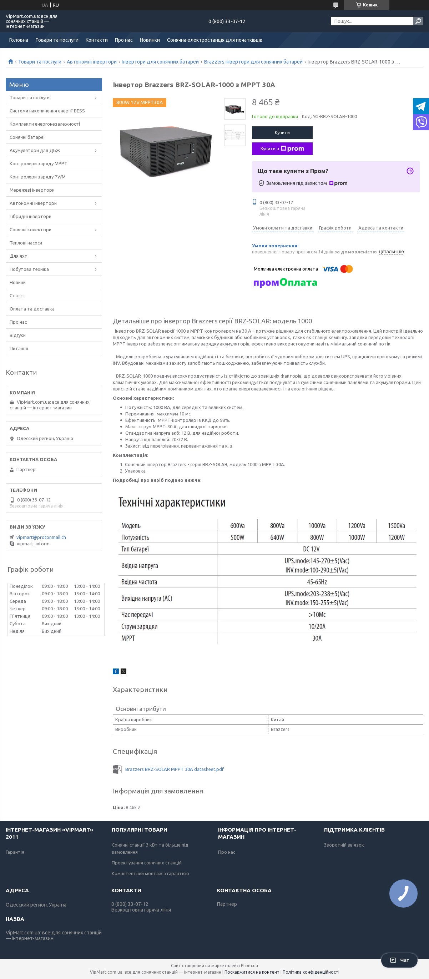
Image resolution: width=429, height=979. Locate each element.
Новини (18, 282)
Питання (19, 348)
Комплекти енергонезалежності (45, 123)
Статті (17, 295)
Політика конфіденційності (311, 972)
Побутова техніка (29, 269)
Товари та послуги (57, 40)
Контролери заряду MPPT (38, 163)
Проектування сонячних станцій (147, 862)
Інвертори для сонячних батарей (160, 62)
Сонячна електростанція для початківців (215, 40)
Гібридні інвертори (30, 216)
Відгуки (18, 335)
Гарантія (15, 851)
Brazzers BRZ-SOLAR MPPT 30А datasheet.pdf (174, 769)
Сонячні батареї (27, 137)
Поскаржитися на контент (251, 972)
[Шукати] (418, 21)
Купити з (282, 149)
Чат (399, 960)
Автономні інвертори (92, 62)
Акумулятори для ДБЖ (35, 150)
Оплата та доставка (32, 308)
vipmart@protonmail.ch (41, 537)
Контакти (97, 40)
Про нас (124, 40)
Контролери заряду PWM (38, 176)
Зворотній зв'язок (344, 844)
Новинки (150, 40)
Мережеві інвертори (32, 189)
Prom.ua (249, 965)
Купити (282, 132)
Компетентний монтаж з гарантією (150, 873)
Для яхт (18, 255)
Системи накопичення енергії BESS (47, 110)
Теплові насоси (26, 242)
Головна (18, 40)
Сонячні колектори (30, 229)
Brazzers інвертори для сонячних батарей (253, 62)
